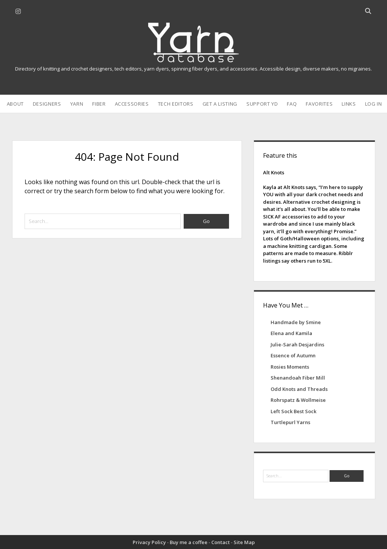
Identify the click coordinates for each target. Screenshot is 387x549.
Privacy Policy (149, 542)
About (15, 103)
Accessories (132, 103)
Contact (220, 542)
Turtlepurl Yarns (290, 422)
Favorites (319, 103)
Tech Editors (176, 103)
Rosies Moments (290, 366)
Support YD (262, 103)
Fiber (98, 103)
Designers (47, 103)
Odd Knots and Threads (299, 389)
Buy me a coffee (188, 542)
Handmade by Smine (296, 322)
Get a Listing (220, 103)
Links (349, 103)
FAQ (292, 103)
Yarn (77, 103)
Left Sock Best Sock (293, 411)
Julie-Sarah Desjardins (297, 344)
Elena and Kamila (291, 333)
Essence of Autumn (293, 355)
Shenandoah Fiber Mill (298, 377)
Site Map (244, 542)
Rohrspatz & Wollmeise (298, 400)
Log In (373, 103)
